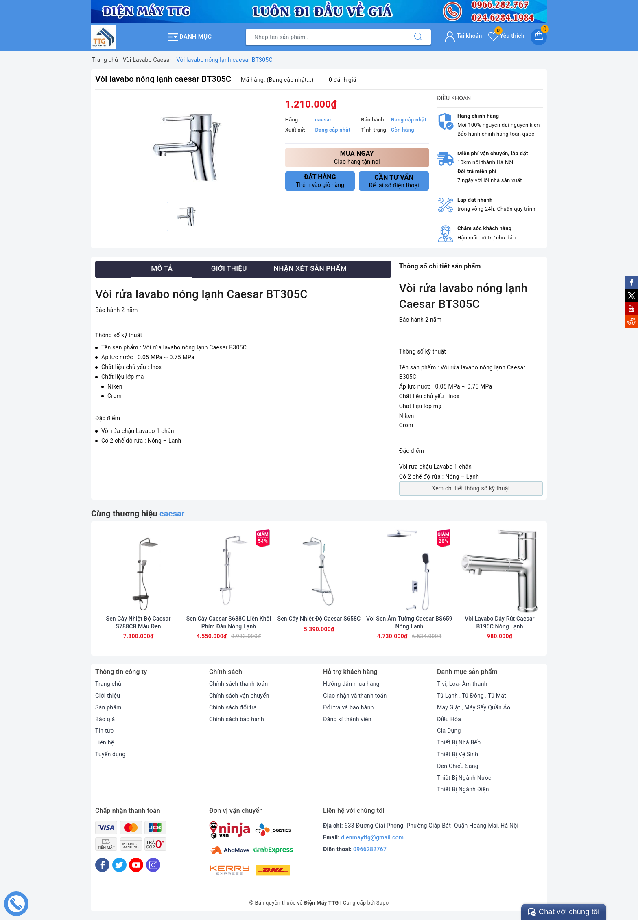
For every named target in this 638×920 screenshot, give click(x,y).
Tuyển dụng (110, 754)
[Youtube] (136, 865)
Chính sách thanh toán (238, 684)
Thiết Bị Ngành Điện (463, 789)
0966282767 (370, 849)
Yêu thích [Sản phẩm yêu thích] (506, 36)
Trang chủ (108, 684)
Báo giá (105, 719)
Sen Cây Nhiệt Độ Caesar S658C (319, 618)
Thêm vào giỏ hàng (320, 181)
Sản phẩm (108, 707)
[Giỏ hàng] (539, 37)
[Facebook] (102, 865)
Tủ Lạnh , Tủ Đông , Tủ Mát (471, 695)
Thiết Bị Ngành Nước (464, 778)
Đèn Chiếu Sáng (457, 766)
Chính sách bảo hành (236, 719)
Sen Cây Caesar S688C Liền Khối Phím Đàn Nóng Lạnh (228, 622)
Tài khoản (463, 36)
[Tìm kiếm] (418, 37)
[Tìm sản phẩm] (326, 37)
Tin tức (104, 730)
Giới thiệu (107, 695)
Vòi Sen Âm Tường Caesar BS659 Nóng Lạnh (409, 622)
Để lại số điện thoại (393, 181)
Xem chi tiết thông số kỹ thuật (471, 488)
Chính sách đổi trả (233, 707)
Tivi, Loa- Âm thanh (462, 684)
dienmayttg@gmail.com (372, 837)
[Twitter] (119, 865)
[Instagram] (153, 865)
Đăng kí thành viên (347, 719)
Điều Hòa (449, 719)
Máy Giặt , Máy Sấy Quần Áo (473, 707)
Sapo (382, 903)
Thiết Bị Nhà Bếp (459, 742)
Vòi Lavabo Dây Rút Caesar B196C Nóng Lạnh (499, 622)
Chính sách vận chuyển (239, 695)
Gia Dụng (449, 730)
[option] (186, 146)
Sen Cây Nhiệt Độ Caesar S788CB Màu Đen (138, 622)
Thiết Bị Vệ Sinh (457, 754)
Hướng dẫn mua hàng (351, 684)
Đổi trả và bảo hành (348, 707)
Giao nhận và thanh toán (355, 695)
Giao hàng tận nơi (357, 157)
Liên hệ (104, 742)
